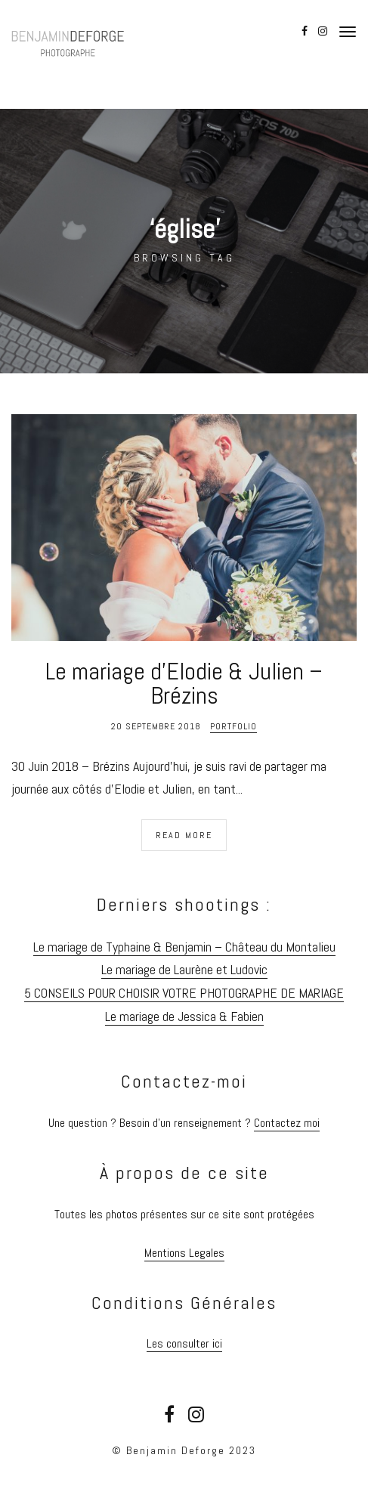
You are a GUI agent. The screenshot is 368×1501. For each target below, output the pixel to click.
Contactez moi (287, 1123)
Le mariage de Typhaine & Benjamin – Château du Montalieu (184, 946)
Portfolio (233, 726)
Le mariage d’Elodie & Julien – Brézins (184, 683)
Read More (184, 835)
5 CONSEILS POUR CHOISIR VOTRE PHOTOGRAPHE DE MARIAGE (184, 992)
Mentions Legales (184, 1253)
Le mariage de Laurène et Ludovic (184, 969)
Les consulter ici (184, 1343)
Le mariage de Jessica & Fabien (184, 1016)
